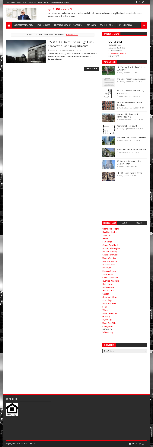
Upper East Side (109, 323)
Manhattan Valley (109, 251)
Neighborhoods (43, 25)
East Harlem (107, 242)
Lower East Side (109, 303)
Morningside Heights (111, 248)
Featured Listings (107, 25)
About (13, 2)
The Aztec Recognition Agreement (131, 79)
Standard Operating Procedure (60, 2)
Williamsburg (107, 332)
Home (7, 2)
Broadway (106, 268)
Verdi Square (107, 274)
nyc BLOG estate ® (59, 9)
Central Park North (110, 245)
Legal (25, 2)
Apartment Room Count (127, 126)
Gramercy (106, 316)
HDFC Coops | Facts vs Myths (129, 173)
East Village (107, 300)
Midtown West (108, 287)
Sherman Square (109, 271)
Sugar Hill (106, 235)
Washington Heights (110, 229)
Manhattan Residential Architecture (131, 149)
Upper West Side (109, 258)
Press (40, 2)
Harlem (105, 238)
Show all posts (72, 35)
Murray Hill (107, 320)
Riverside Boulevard (110, 281)
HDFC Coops (91, 25)
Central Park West (109, 255)
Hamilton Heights (109, 232)
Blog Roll (46, 2)
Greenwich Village (109, 297)
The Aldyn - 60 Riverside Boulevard (131, 138)
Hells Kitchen (107, 284)
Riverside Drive (108, 265)
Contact (19, 2)
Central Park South (110, 278)
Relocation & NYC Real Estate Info (68, 25)
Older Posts (91, 69)
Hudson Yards (108, 290)
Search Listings (125, 25)
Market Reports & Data (23, 25)
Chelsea (105, 294)
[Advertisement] (122, 200)
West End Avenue (109, 261)
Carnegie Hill (107, 326)
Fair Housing (32, 2)
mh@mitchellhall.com (117, 53)
